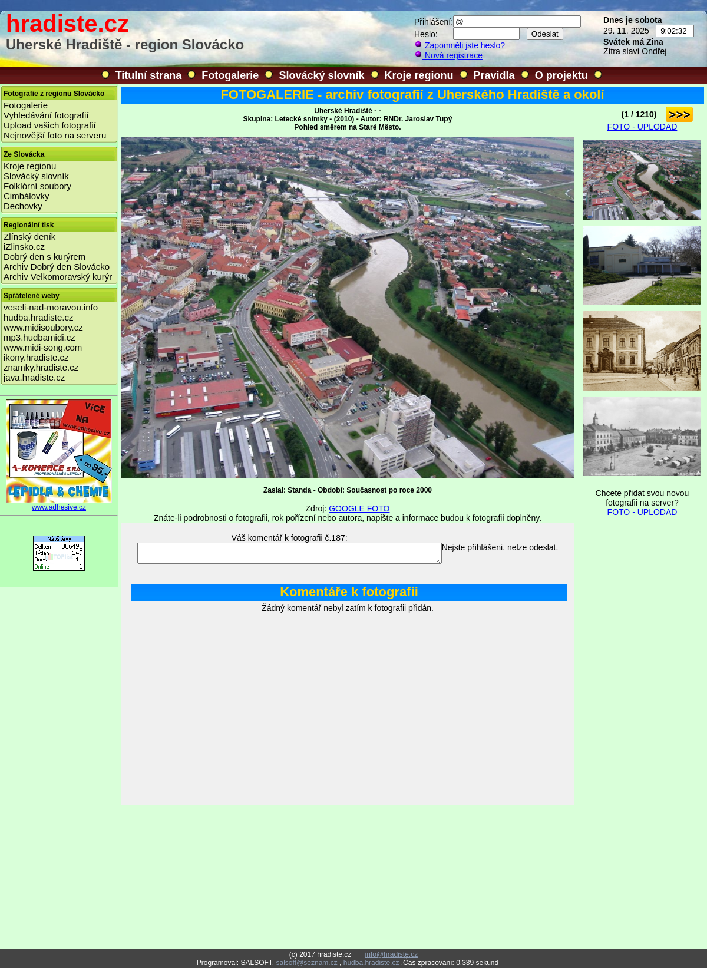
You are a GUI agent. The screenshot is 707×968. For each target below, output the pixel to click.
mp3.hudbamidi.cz (39, 337)
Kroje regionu (419, 75)
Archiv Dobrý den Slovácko (57, 267)
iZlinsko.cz (24, 247)
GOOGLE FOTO (359, 508)
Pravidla (494, 75)
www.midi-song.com (43, 347)
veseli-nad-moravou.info (51, 307)
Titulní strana (148, 75)
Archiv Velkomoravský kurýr (58, 277)
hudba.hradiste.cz (38, 317)
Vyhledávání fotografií (46, 115)
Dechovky (23, 206)
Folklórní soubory (37, 186)
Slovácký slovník (321, 75)
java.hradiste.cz (34, 377)
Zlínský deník (29, 237)
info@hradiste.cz (391, 954)
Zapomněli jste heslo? (459, 45)
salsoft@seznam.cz (306, 963)
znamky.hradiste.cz (41, 367)
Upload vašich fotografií (50, 125)
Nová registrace (448, 55)
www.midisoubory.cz (43, 327)
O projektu (561, 75)
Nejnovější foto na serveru (55, 135)
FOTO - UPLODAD (642, 126)
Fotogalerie (230, 75)
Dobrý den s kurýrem (44, 257)
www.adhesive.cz (59, 504)
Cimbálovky (26, 196)
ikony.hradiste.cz (36, 357)
